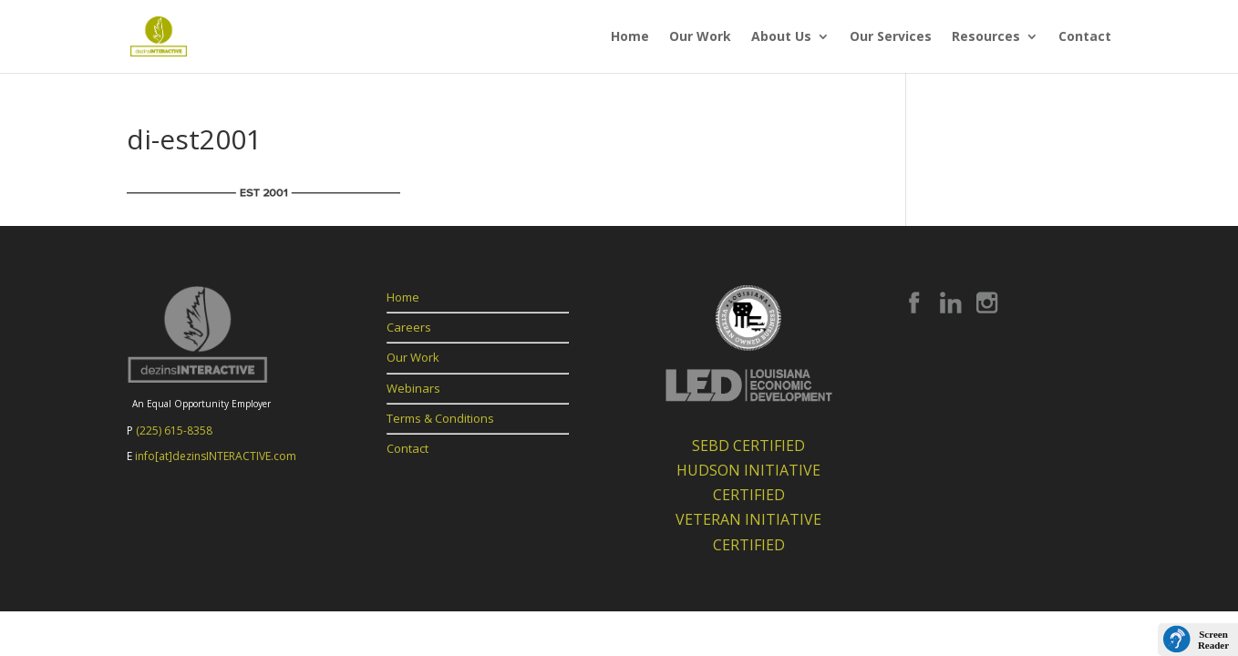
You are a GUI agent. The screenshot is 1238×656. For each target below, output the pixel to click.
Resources (986, 37)
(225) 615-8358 (174, 430)
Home (630, 37)
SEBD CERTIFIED (748, 446)
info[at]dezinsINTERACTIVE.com (215, 456)
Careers (409, 327)
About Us (781, 37)
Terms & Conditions (440, 418)
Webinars (413, 388)
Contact (1084, 37)
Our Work (700, 37)
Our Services (891, 37)
